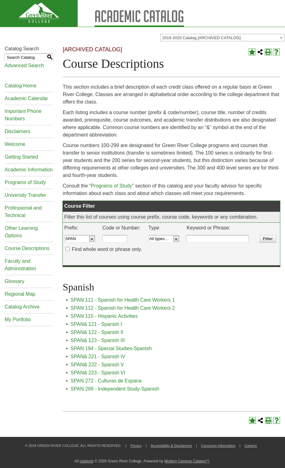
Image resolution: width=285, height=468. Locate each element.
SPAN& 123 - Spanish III (98, 340)
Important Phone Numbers (23, 115)
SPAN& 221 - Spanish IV (98, 356)
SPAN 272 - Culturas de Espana (106, 380)
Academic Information (29, 169)
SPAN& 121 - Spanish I (96, 324)
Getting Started (21, 157)
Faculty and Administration (20, 264)
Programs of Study (25, 182)
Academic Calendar (26, 98)
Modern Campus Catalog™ (186, 461)
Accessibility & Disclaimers (171, 445)
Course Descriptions (27, 248)
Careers (251, 445)
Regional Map (20, 294)
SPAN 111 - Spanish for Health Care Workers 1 (123, 300)
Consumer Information (218, 445)
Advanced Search (24, 65)
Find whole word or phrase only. (107, 249)
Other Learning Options (21, 231)
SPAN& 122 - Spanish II (97, 332)
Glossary (14, 281)
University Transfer (25, 195)
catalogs (87, 461)
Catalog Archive (22, 306)
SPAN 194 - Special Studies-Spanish (111, 348)
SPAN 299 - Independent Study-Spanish (115, 389)
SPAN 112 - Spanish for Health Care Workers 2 (123, 308)
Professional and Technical (23, 211)
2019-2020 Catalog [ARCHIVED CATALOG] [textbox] (201, 37)
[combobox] (222, 37)
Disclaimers (17, 131)
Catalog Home (20, 85)
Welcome (15, 144)
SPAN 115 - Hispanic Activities (104, 316)
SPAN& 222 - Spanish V (97, 364)
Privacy (136, 445)
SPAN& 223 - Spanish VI (98, 372)
